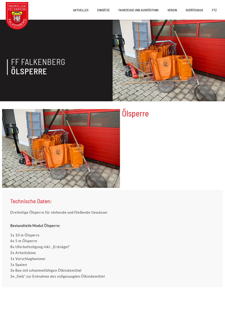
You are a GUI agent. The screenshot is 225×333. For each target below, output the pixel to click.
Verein (172, 10)
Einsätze (103, 10)
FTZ (214, 10)
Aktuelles (80, 10)
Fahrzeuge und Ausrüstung (139, 10)
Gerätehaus (194, 10)
